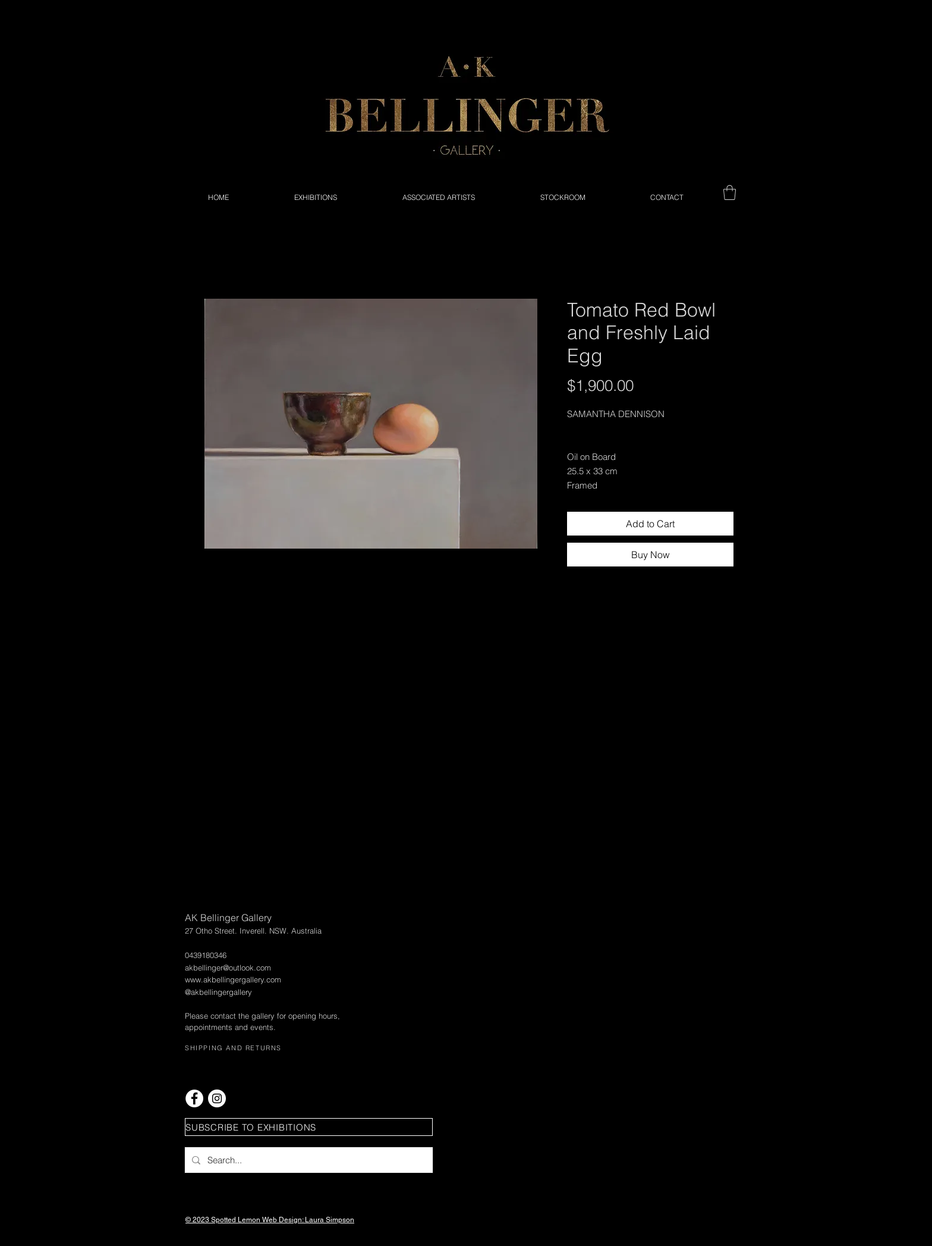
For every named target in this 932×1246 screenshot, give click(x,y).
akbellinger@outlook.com (228, 967)
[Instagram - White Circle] (217, 1098)
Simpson (340, 1220)
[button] (729, 192)
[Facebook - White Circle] (194, 1098)
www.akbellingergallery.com (233, 979)
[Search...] (307, 1160)
